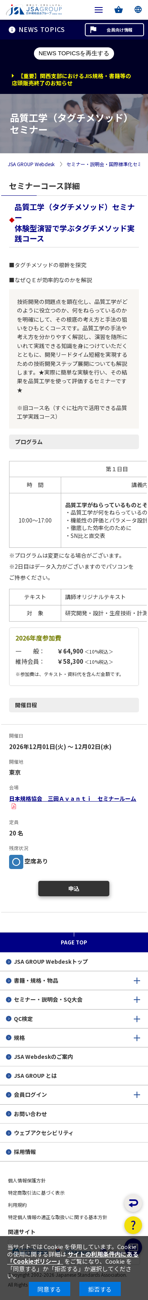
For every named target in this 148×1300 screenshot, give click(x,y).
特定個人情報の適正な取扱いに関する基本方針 (57, 1217)
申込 (73, 888)
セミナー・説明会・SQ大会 (48, 999)
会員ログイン (30, 1094)
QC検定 (23, 1019)
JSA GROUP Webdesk (31, 164)
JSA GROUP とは (35, 1075)
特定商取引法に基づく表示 (36, 1192)
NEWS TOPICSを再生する (74, 53)
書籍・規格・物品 (36, 980)
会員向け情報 (120, 29)
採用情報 (25, 1152)
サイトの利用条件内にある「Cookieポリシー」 (73, 1257)
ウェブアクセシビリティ (44, 1133)
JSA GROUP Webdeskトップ (51, 961)
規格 (19, 1037)
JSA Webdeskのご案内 (43, 1056)
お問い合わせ (30, 1114)
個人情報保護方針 (27, 1180)
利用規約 (17, 1204)
